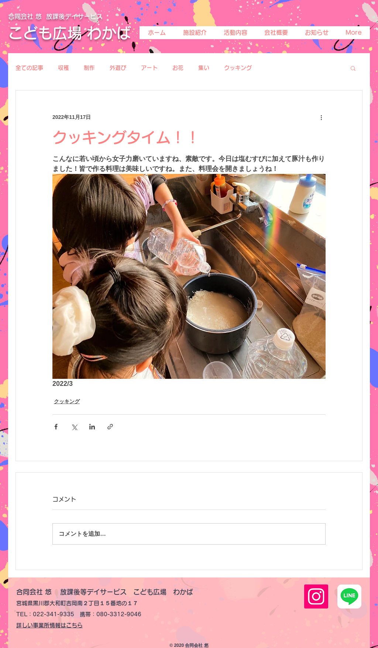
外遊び (118, 68)
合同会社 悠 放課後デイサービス (55, 16)
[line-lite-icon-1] (349, 596)
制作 (89, 68)
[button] (353, 68)
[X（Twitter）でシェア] (74, 426)
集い (203, 68)
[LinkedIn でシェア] (92, 426)
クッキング (238, 68)
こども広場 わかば (69, 32)
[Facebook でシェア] (55, 426)
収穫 (63, 68)
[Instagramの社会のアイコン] (316, 596)
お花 (177, 68)
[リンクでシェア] (110, 426)
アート (149, 68)
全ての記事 (29, 68)
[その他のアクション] (321, 117)
